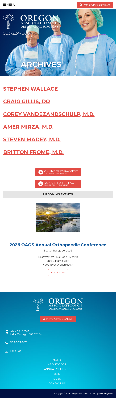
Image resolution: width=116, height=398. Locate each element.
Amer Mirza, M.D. (28, 127)
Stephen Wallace (30, 89)
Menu (9, 4)
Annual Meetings (57, 369)
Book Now (58, 272)
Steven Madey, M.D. (32, 139)
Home (57, 359)
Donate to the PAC (58, 183)
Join (57, 373)
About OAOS (57, 364)
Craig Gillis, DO (26, 101)
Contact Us (57, 383)
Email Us (15, 350)
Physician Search (95, 4)
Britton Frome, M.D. (33, 152)
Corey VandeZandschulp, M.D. (49, 114)
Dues (57, 378)
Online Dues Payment (58, 172)
